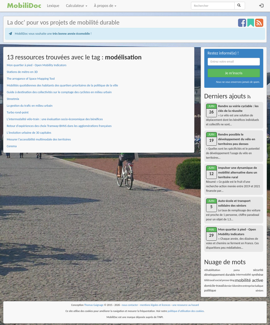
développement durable (220, 275)
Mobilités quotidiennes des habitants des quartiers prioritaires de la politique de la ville (62, 85)
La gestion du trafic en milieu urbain (29, 106)
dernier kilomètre (233, 285)
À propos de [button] (105, 5)
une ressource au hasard (185, 305)
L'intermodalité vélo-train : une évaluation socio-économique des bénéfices (55, 119)
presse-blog (228, 280)
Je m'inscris (233, 73)
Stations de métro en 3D (22, 72)
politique (210, 290)
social (218, 280)
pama (237, 270)
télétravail (209, 280)
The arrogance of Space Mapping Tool (31, 79)
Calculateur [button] (76, 5)
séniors (259, 290)
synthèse (257, 275)
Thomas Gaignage (94, 305)
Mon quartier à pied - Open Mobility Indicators (36, 65)
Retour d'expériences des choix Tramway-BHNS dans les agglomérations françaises (59, 126)
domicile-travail (214, 286)
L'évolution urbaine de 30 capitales (29, 133)
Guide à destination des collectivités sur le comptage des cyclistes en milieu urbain (59, 92)
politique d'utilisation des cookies (186, 311)
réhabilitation (212, 270)
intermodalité (243, 274)
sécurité (258, 270)
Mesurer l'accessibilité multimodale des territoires (39, 139)
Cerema (12, 146)
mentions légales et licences (155, 305)
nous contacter (130, 305)
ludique (259, 285)
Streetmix (13, 99)
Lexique (53, 5)
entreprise (249, 285)
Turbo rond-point (18, 112)
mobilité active (249, 280)
